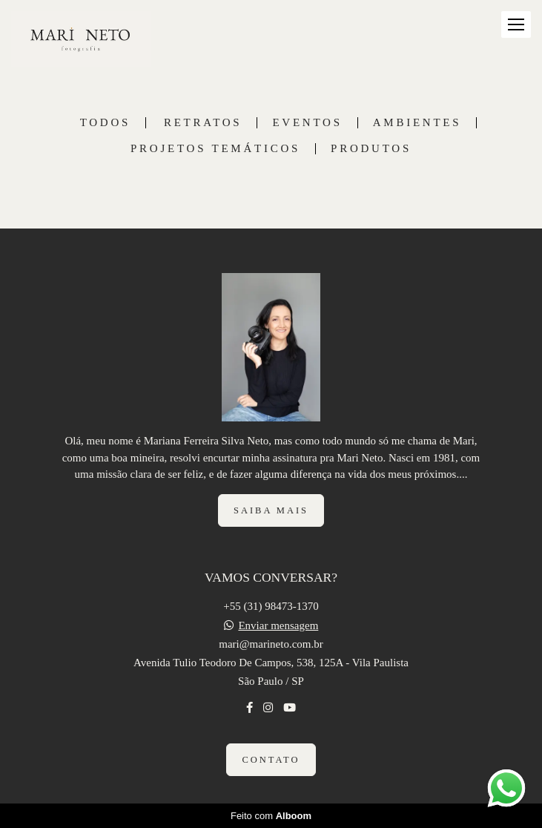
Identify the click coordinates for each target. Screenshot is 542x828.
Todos (105, 122)
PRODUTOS (371, 148)
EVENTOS (307, 122)
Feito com (271, 815)
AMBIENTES (417, 122)
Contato (271, 760)
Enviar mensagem (278, 625)
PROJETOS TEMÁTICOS (215, 148)
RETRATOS (203, 122)
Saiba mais (271, 510)
